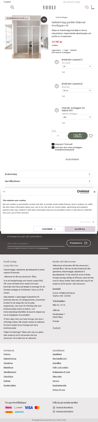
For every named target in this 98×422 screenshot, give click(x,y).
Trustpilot (7, 2)
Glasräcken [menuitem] (8, 376)
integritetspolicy (43, 248)
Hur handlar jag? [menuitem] (60, 358)
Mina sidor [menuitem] (57, 376)
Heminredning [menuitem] (10, 385)
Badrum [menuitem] (7, 381)
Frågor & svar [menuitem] (59, 390)
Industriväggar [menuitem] (10, 358)
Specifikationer (12, 181)
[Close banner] (94, 192)
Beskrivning (11, 174)
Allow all (80, 229)
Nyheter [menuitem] (7, 354)
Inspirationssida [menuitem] (59, 385)
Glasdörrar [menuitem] (8, 363)
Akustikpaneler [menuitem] (10, 372)
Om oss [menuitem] (56, 381)
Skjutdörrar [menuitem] (8, 367)
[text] (72, 42)
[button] (87, 7)
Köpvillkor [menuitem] (57, 363)
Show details (85, 222)
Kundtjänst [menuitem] (57, 354)
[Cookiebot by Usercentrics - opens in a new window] (78, 192)
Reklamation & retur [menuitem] (61, 372)
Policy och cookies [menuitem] (60, 367)
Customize (48, 229)
